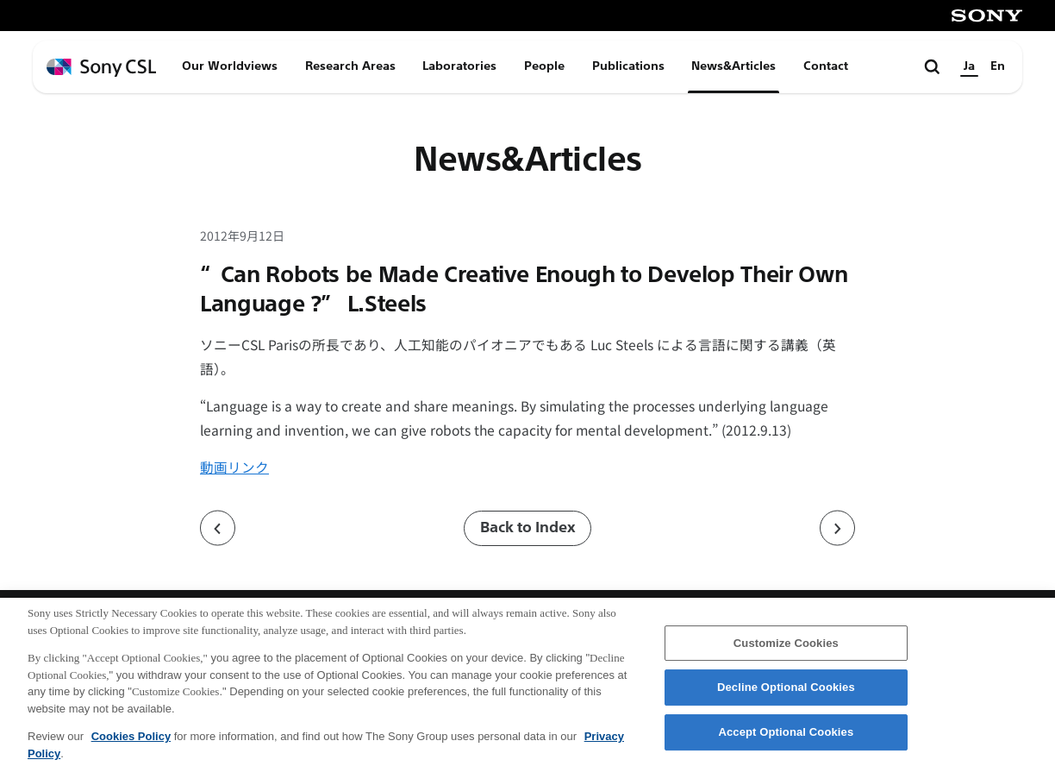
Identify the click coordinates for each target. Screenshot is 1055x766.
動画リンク (234, 466)
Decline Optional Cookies (786, 697)
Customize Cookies (786, 652)
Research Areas (350, 66)
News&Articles (733, 66)
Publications (628, 66)
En (997, 66)
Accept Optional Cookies (785, 741)
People (544, 66)
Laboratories (459, 66)
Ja (969, 66)
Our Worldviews (230, 66)
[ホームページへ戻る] (102, 68)
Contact (825, 66)
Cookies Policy (131, 746)
